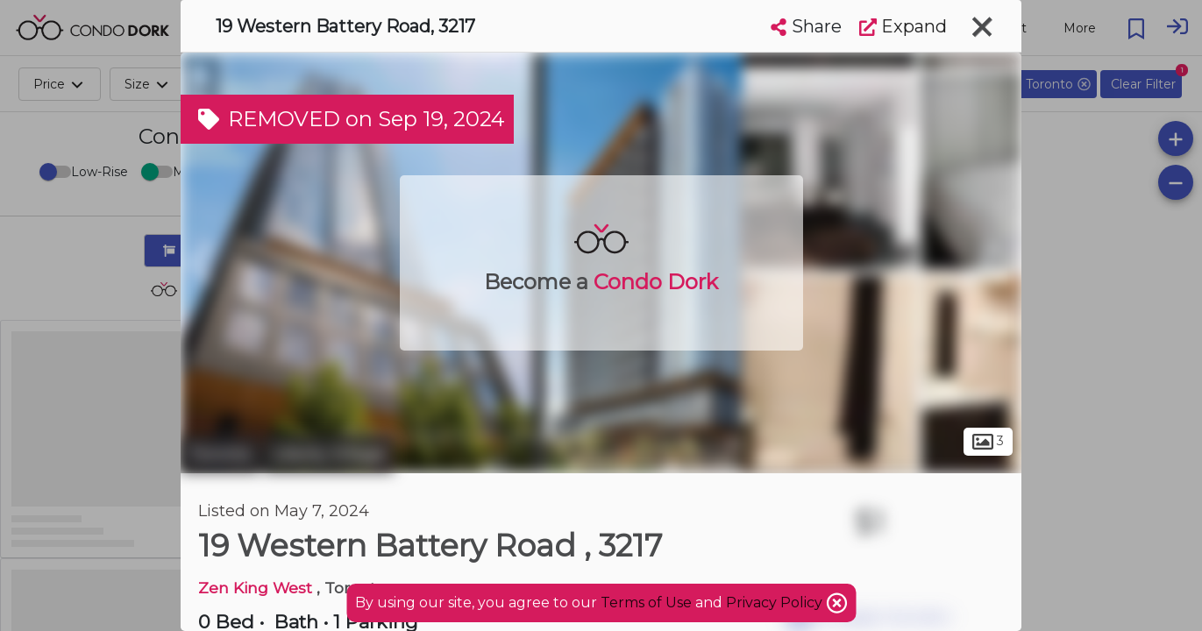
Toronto (220, 454)
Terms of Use (646, 602)
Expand (903, 26)
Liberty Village (329, 454)
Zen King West (257, 587)
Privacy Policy (776, 602)
